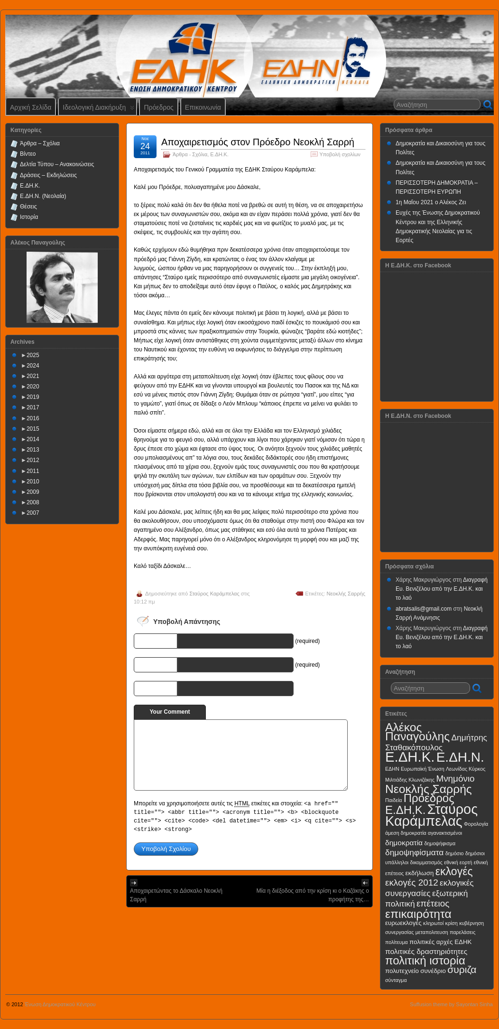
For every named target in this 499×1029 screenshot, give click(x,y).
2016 (33, 418)
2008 (33, 502)
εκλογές (454, 871)
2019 (33, 397)
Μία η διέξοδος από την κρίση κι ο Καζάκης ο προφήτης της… (313, 895)
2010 (33, 481)
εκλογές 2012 (411, 882)
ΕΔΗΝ (392, 769)
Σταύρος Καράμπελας (214, 593)
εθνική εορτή (458, 862)
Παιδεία (393, 800)
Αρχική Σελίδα (30, 107)
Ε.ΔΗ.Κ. (219, 154)
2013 (33, 449)
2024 (33, 365)
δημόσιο (454, 853)
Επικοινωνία (203, 107)
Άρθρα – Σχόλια (40, 143)
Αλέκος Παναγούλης (417, 732)
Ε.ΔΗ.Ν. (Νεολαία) (43, 196)
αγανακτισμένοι (445, 833)
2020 (33, 386)
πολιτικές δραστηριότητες (426, 951)
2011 (33, 471)
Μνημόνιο (455, 779)
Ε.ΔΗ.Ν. (460, 757)
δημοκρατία (404, 843)
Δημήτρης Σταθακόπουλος (436, 742)
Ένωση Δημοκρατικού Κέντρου (60, 1004)
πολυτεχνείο (402, 970)
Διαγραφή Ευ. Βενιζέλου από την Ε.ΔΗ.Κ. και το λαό (442, 588)
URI (170, 688)
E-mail (166, 664)
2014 (33, 439)
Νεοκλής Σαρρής (345, 593)
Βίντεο (28, 154)
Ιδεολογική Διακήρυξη (98, 109)
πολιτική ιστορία (425, 960)
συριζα (461, 969)
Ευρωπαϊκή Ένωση (422, 769)
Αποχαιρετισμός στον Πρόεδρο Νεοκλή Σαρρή (257, 142)
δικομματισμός (426, 862)
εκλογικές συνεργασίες (429, 887)
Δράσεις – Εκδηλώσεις (48, 175)
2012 (33, 460)
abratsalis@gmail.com (424, 608)
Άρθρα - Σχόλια (190, 154)
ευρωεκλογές (403, 922)
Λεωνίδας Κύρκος (465, 769)
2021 (33, 376)
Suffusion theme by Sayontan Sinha (451, 1004)
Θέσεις (28, 206)
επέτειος (433, 903)
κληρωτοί (433, 923)
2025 (33, 355)
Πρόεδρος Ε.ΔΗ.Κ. (419, 804)
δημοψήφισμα (439, 843)
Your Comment (169, 711)
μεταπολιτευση (432, 932)
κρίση (451, 923)
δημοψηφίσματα (414, 852)
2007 (33, 513)
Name (167, 640)
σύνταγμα (396, 980)
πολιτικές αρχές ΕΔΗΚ (440, 941)
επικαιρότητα (418, 913)
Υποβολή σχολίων (340, 154)
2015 (33, 428)
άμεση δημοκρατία (405, 833)
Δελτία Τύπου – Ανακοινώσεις (57, 164)
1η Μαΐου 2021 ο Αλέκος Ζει (431, 202)
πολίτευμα (396, 942)
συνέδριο (433, 970)
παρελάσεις (462, 932)
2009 (33, 492)
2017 (33, 407)
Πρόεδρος (158, 107)
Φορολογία (476, 824)
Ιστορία (29, 217)
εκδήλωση (420, 873)
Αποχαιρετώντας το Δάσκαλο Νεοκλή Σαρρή (176, 895)
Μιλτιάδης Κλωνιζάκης (409, 780)
